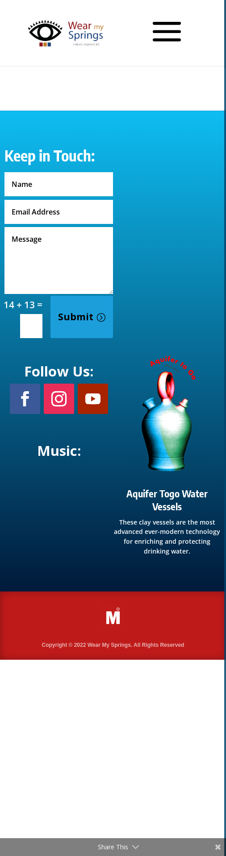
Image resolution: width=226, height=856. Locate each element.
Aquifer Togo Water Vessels (167, 500)
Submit (75, 316)
